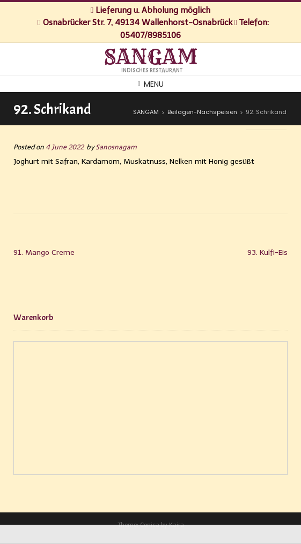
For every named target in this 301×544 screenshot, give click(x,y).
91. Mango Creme (44, 252)
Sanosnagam (116, 147)
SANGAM (150, 57)
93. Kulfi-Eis (267, 252)
